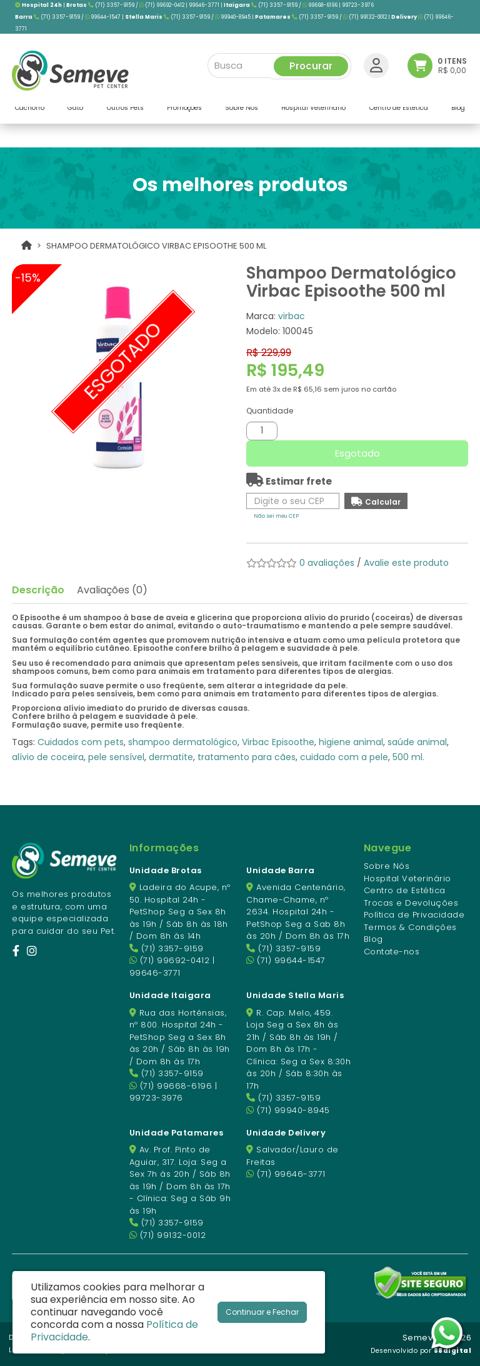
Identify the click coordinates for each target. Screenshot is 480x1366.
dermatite (171, 757)
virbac (291, 316)
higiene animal (351, 742)
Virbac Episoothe (278, 742)
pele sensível (116, 757)
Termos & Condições (410, 927)
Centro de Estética (405, 890)
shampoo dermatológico (183, 742)
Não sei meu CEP (276, 516)
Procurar (310, 63)
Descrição (38, 590)
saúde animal (417, 742)
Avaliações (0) (112, 590)
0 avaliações (326, 563)
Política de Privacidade (414, 915)
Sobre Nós (387, 866)
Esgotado (357, 453)
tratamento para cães (247, 757)
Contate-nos (392, 952)
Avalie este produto (406, 563)
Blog (373, 939)
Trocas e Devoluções (411, 903)
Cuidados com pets (81, 742)
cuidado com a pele (344, 757)
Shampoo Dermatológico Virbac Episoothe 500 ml (156, 246)
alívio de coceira (48, 757)
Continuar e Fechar (262, 1312)
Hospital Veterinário (407, 878)
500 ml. (408, 757)
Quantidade (269, 410)
